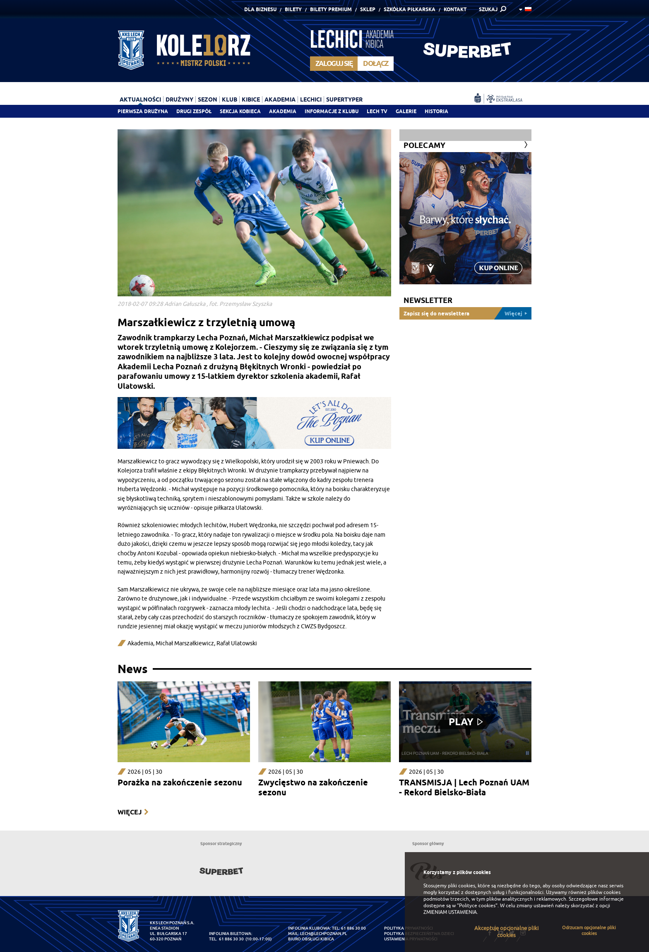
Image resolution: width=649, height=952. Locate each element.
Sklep (367, 9)
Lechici (311, 99)
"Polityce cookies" (477, 905)
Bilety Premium (331, 9)
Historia (436, 111)
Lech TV (377, 111)
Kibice (251, 99)
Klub (229, 99)
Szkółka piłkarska (409, 9)
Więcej (130, 812)
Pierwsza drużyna (143, 111)
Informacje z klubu (331, 111)
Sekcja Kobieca (240, 111)
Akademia (282, 111)
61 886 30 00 (353, 928)
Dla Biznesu (260, 9)
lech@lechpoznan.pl (323, 933)
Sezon (207, 99)
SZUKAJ (488, 9)
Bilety (293, 9)
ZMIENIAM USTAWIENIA (450, 912)
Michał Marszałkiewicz (185, 643)
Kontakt (455, 9)
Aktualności (140, 99)
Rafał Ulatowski (236, 643)
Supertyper (344, 99)
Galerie (406, 111)
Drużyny (179, 99)
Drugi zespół (194, 111)
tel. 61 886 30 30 (226, 939)
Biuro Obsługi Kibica (311, 939)
